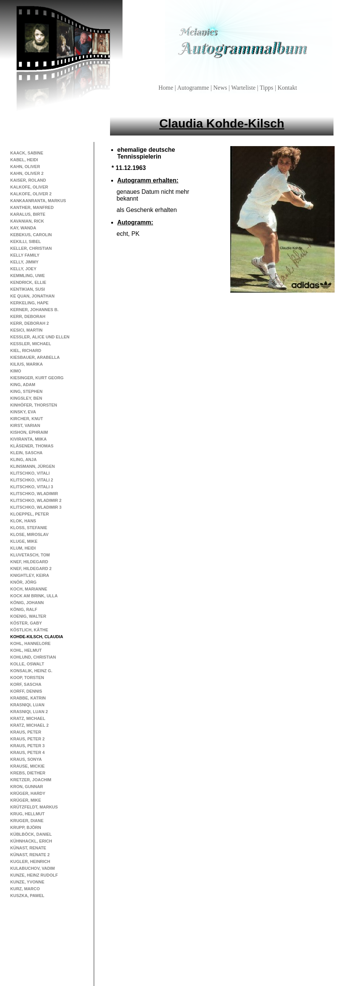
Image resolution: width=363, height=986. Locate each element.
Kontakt (287, 87)
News (220, 87)
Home (166, 87)
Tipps (267, 87)
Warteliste (244, 87)
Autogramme (193, 87)
